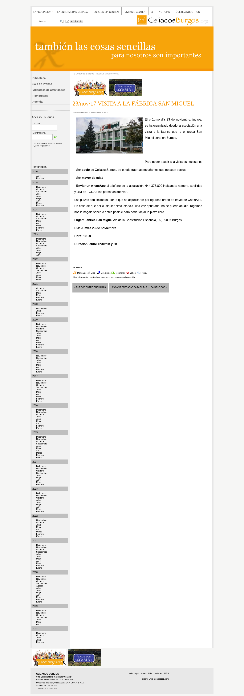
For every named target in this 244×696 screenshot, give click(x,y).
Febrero (40, 178)
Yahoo (133, 273)
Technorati (120, 273)
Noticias (100, 73)
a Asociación (42, 12)
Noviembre (41, 241)
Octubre (40, 189)
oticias (164, 12)
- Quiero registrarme (41, 146)
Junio (38, 196)
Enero (39, 230)
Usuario (37, 123)
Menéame (82, 273)
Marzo (39, 203)
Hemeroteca (40, 95)
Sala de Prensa (42, 84)
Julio (38, 194)
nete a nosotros (188, 12)
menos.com (161, 679)
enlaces (158, 673)
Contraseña (39, 132)
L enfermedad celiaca (72, 12)
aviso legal (134, 673)
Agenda (37, 101)
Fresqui (144, 273)
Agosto (39, 586)
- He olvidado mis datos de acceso (47, 144)
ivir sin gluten (134, 12)
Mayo (38, 198)
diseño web (147, 679)
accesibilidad (147, 673)
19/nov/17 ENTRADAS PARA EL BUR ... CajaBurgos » (139, 287)
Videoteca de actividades (48, 89)
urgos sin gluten (106, 12)
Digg (93, 273)
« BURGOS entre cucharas (90, 287)
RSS (166, 673)
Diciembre (41, 187)
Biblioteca (39, 78)
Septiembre (41, 191)
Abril (38, 176)
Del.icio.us (106, 273)
